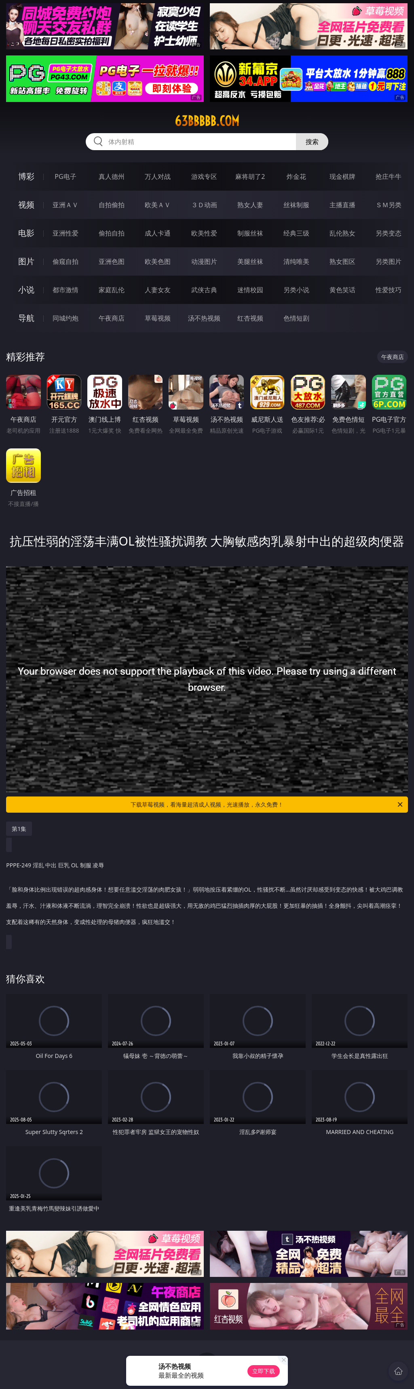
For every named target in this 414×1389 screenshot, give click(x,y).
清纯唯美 (296, 261)
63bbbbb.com (207, 121)
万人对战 (158, 176)
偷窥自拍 (65, 261)
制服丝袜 (250, 233)
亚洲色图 (112, 261)
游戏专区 (204, 176)
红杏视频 (250, 318)
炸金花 (296, 176)
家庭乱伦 (112, 289)
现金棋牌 (342, 176)
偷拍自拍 (112, 233)
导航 (26, 317)
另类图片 (388, 261)
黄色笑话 (342, 289)
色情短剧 (296, 318)
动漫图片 (204, 261)
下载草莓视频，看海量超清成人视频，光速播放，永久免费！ (267, 804)
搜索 (312, 141)
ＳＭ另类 (388, 204)
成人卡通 (158, 233)
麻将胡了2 (250, 176)
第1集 (19, 829)
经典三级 (296, 233)
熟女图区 (342, 261)
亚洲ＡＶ (65, 204)
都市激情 (65, 289)
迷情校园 (250, 289)
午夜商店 (112, 318)
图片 (26, 261)
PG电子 (65, 176)
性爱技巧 (388, 289)
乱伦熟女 (342, 233)
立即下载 (263, 1371)
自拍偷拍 (112, 204)
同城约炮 (65, 318)
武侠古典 (204, 289)
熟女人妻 (250, 204)
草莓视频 (158, 318)
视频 (26, 204)
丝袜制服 (296, 204)
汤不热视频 (204, 318)
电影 (26, 232)
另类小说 (296, 289)
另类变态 (388, 233)
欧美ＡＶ (158, 204)
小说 (26, 289)
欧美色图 (158, 261)
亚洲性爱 (65, 233)
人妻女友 (158, 289)
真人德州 (112, 176)
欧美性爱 (204, 233)
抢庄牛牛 (388, 176)
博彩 (26, 176)
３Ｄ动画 (204, 204)
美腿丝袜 (250, 261)
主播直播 (342, 204)
